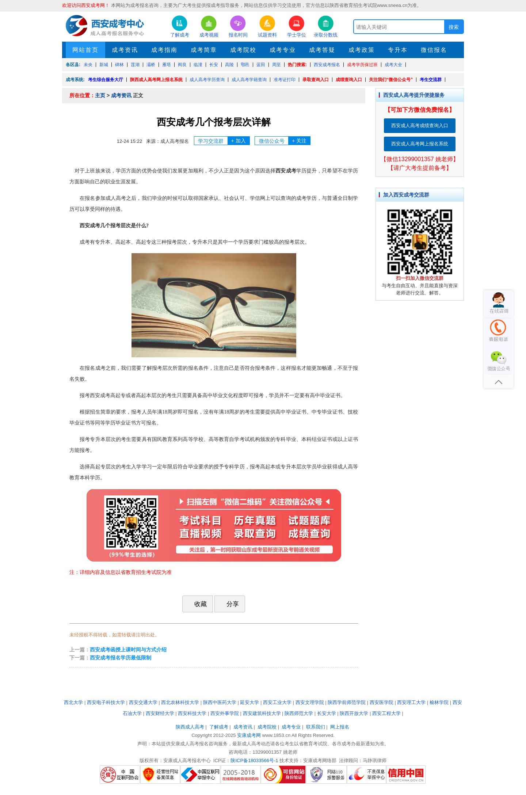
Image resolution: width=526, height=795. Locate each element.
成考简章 (204, 50)
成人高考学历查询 (207, 79)
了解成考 (218, 727)
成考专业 (283, 50)
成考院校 (243, 50)
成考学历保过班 (362, 64)
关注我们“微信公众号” (391, 79)
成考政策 (361, 50)
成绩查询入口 (349, 79)
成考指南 (164, 50)
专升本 (398, 50)
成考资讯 (125, 50)
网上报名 (339, 727)
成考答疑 (322, 50)
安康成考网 (249, 735)
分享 (229, 604)
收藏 (197, 604)
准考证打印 (285, 79)
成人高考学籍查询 (249, 79)
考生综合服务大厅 (105, 79)
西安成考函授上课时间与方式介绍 (128, 650)
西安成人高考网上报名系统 (419, 144)
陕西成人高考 (190, 727)
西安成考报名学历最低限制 (120, 658)
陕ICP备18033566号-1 (254, 760)
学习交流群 (223, 141)
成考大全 (393, 64)
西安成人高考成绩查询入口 (419, 125)
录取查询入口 (315, 79)
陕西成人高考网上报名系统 (156, 79)
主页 (100, 95)
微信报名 (434, 50)
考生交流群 (431, 79)
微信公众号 (284, 141)
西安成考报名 (327, 64)
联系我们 (315, 727)
